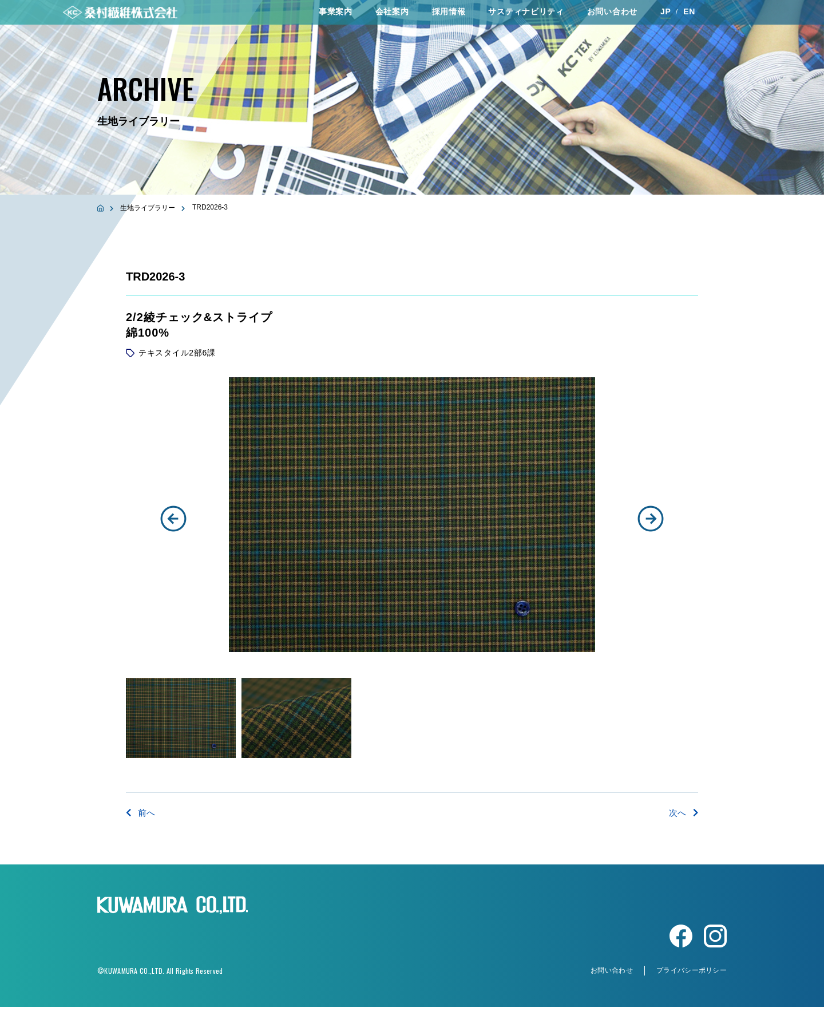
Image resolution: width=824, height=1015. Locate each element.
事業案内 (335, 16)
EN (689, 16)
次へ (682, 812)
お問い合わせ (612, 16)
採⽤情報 (449, 16)
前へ (141, 812)
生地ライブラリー (147, 208)
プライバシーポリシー (691, 978)
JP (665, 16)
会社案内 (392, 16)
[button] (173, 518)
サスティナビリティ (526, 16)
